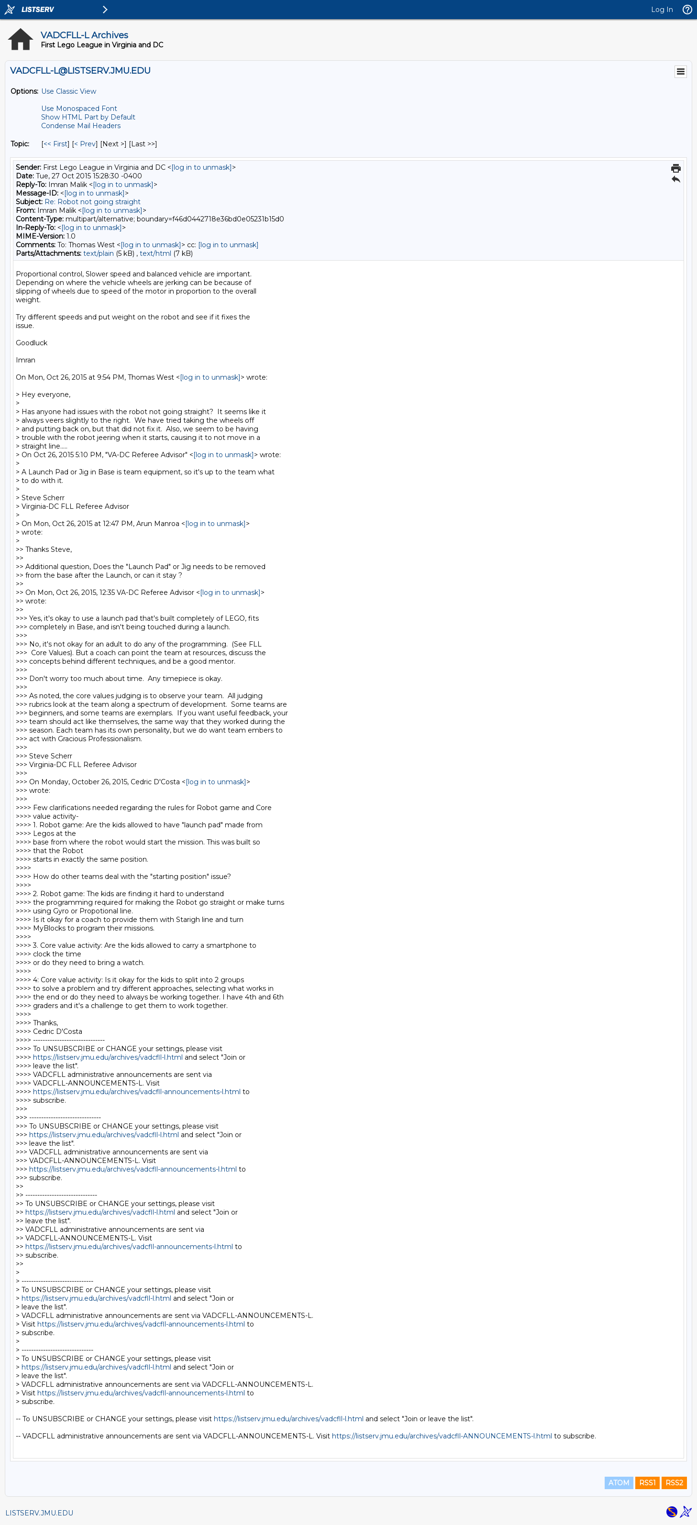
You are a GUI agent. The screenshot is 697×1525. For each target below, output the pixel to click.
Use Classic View (68, 91)
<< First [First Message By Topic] (55, 144)
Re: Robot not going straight (92, 201)
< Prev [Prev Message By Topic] (85, 144)
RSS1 (647, 1483)
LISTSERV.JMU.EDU (39, 1513)
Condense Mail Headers (81, 125)
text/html (155, 253)
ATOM (619, 1483)
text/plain (98, 253)
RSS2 (674, 1483)
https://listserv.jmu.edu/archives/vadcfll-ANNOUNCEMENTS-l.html (442, 1436)
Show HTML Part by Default (88, 117)
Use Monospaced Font (79, 108)
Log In (662, 9)
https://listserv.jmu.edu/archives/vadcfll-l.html (108, 1057)
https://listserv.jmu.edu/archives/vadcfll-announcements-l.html (137, 1091)
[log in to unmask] (201, 167)
